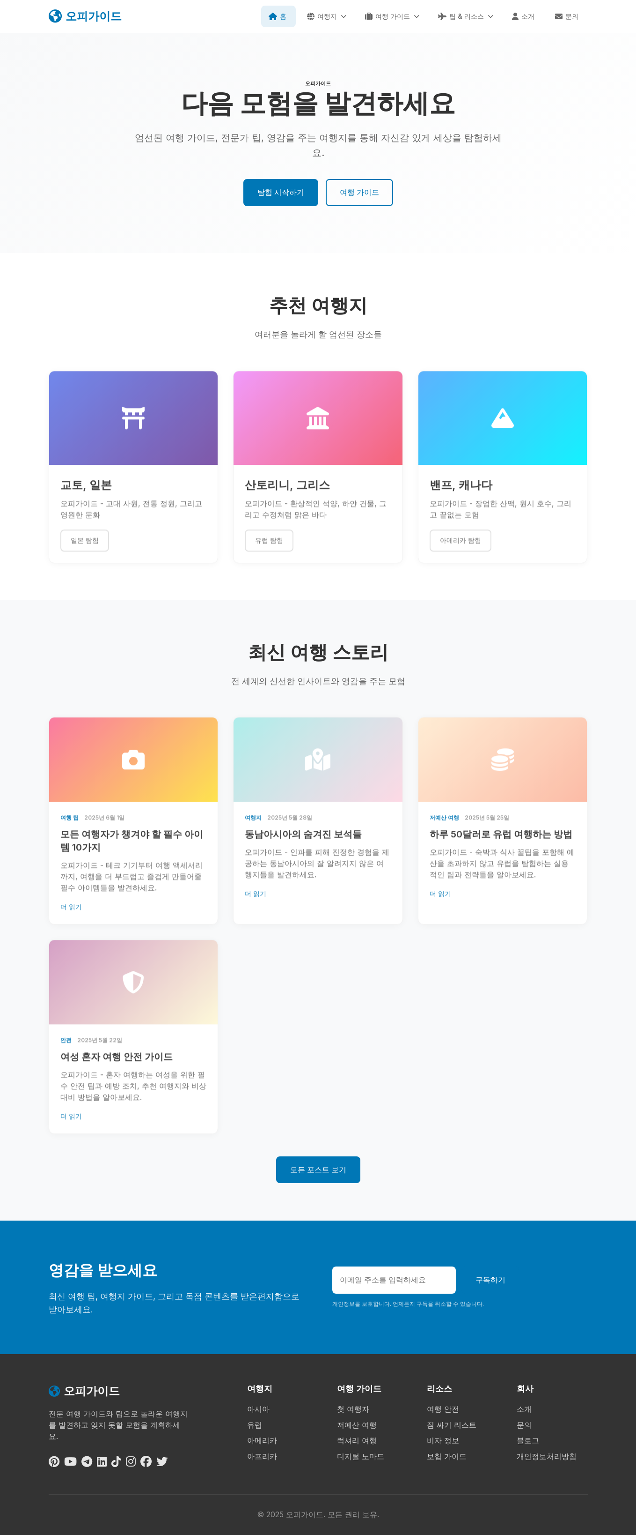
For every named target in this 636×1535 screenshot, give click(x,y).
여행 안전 (443, 1409)
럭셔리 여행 (357, 1440)
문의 (524, 1425)
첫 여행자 (353, 1409)
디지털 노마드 (360, 1456)
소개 (524, 1409)
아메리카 (262, 1440)
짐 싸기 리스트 (451, 1425)
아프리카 (262, 1456)
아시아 (258, 1409)
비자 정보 (443, 1440)
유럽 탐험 (269, 548)
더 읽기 (71, 915)
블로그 (528, 1440)
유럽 (254, 1425)
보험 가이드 (447, 1456)
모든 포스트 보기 (318, 1169)
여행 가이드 (359, 192)
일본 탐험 (85, 548)
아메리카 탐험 (460, 548)
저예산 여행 (357, 1425)
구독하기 (490, 1279)
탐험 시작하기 (280, 192)
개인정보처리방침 (547, 1456)
